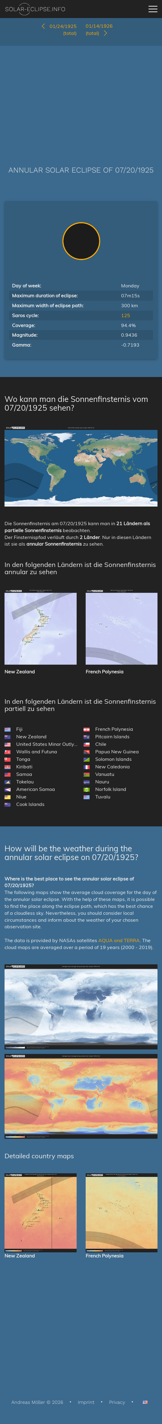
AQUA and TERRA (119, 940)
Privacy (117, 1402)
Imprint (86, 1402)
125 (125, 315)
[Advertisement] (81, 97)
